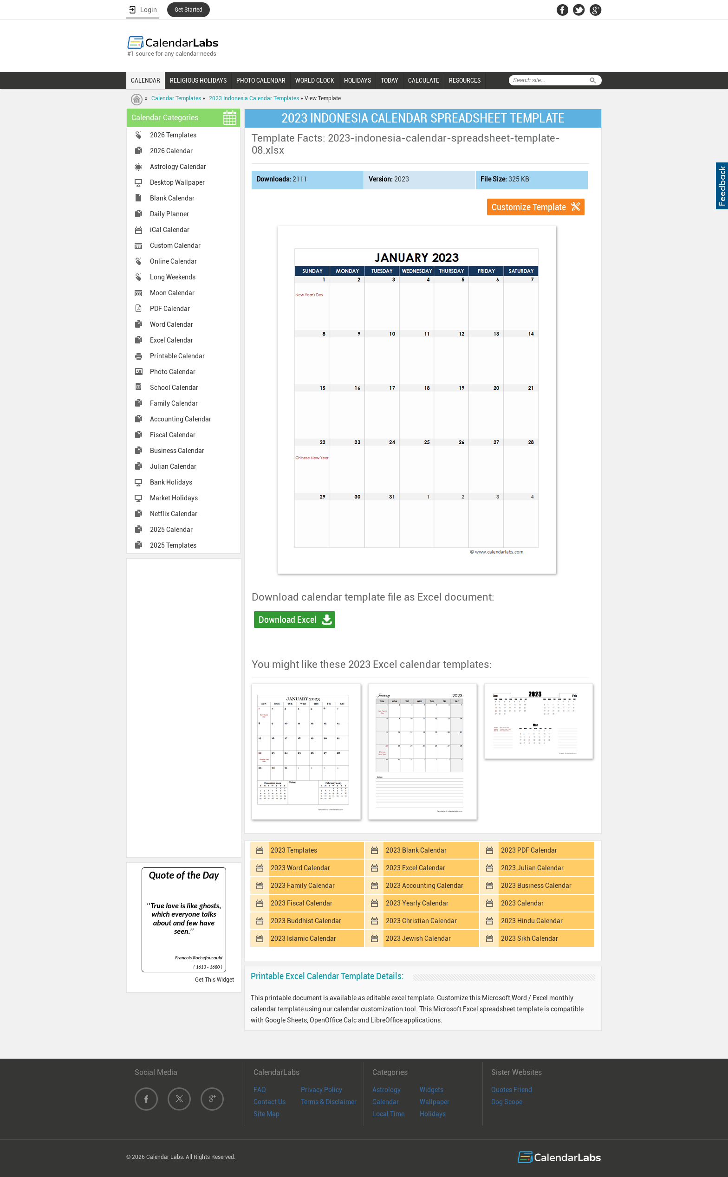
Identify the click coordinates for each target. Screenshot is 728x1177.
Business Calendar (177, 450)
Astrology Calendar (178, 166)
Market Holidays (174, 498)
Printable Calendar (177, 356)
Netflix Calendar (173, 513)
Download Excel (288, 619)
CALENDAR (145, 80)
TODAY (389, 80)
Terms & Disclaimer (329, 1102)
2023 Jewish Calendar (418, 938)
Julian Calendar (173, 466)
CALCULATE (423, 80)
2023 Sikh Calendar (529, 938)
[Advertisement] (184, 707)
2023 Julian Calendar (532, 868)
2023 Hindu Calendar (532, 921)
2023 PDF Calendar (529, 850)
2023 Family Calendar (303, 885)
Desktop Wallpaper (177, 182)
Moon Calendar (172, 293)
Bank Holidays (171, 482)
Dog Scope (506, 1102)
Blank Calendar (172, 198)
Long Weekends (172, 277)
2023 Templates (294, 850)
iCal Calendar (169, 229)
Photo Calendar (172, 371)
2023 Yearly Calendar (417, 903)
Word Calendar (171, 324)
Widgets (431, 1089)
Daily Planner (169, 214)
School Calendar (174, 387)
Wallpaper (434, 1102)
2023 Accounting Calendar (424, 885)
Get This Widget (214, 980)
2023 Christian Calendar (421, 921)
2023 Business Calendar (536, 885)
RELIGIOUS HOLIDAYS (198, 80)
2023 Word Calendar (300, 868)
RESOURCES (465, 80)
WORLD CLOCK (314, 80)
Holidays (433, 1114)
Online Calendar (173, 261)
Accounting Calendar (180, 419)
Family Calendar (174, 403)
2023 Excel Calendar (415, 868)
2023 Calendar (522, 903)
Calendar (385, 1102)
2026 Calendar (171, 151)
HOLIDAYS (357, 80)
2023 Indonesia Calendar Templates (254, 98)
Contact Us (270, 1102)
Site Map (267, 1114)
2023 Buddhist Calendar (306, 921)
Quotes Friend (511, 1089)
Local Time (388, 1114)
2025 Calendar (171, 529)
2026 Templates (173, 135)
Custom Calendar (175, 245)
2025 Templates (173, 545)
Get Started (188, 9)
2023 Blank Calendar (416, 850)
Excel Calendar (171, 340)
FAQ (260, 1089)
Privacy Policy (321, 1089)
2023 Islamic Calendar (303, 938)
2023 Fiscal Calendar (301, 903)
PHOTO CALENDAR (261, 80)
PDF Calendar (170, 308)
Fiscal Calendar (172, 435)
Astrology (386, 1089)
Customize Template (529, 207)
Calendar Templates (176, 98)
